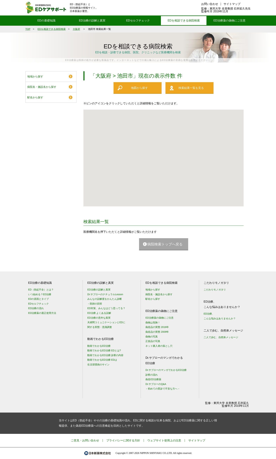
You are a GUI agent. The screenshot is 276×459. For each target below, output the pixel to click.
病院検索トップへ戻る (165, 244)
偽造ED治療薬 (153, 379)
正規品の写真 (152, 341)
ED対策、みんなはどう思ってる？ (106, 308)
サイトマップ (232, 3)
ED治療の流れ (36, 308)
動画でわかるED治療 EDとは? (104, 350)
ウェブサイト (164, 440)
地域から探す (35, 76)
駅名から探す (35, 97)
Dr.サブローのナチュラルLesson (105, 294)
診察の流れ (151, 374)
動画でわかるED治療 (98, 345)
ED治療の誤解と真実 (92, 20)
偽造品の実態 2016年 (157, 327)
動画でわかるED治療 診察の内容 (105, 355)
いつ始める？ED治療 (39, 294)
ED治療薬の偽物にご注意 (229, 20)
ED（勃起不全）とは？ (41, 289)
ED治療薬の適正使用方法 (42, 313)
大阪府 (76, 29)
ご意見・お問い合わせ (85, 440)
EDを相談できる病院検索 (184, 20)
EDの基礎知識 (46, 20)
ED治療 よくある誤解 (99, 313)
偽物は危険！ (152, 322)
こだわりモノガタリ (215, 289)
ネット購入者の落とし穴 (158, 345)
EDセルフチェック (138, 20)
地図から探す (139, 87)
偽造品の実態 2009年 (157, 331)
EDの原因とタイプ (38, 298)
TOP (27, 29)
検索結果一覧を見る (191, 87)
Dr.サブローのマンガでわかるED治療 (165, 370)
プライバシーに (123, 440)
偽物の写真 (151, 336)
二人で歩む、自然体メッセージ (221, 337)
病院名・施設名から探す (41, 86)
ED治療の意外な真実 (98, 317)
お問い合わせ (209, 3)
